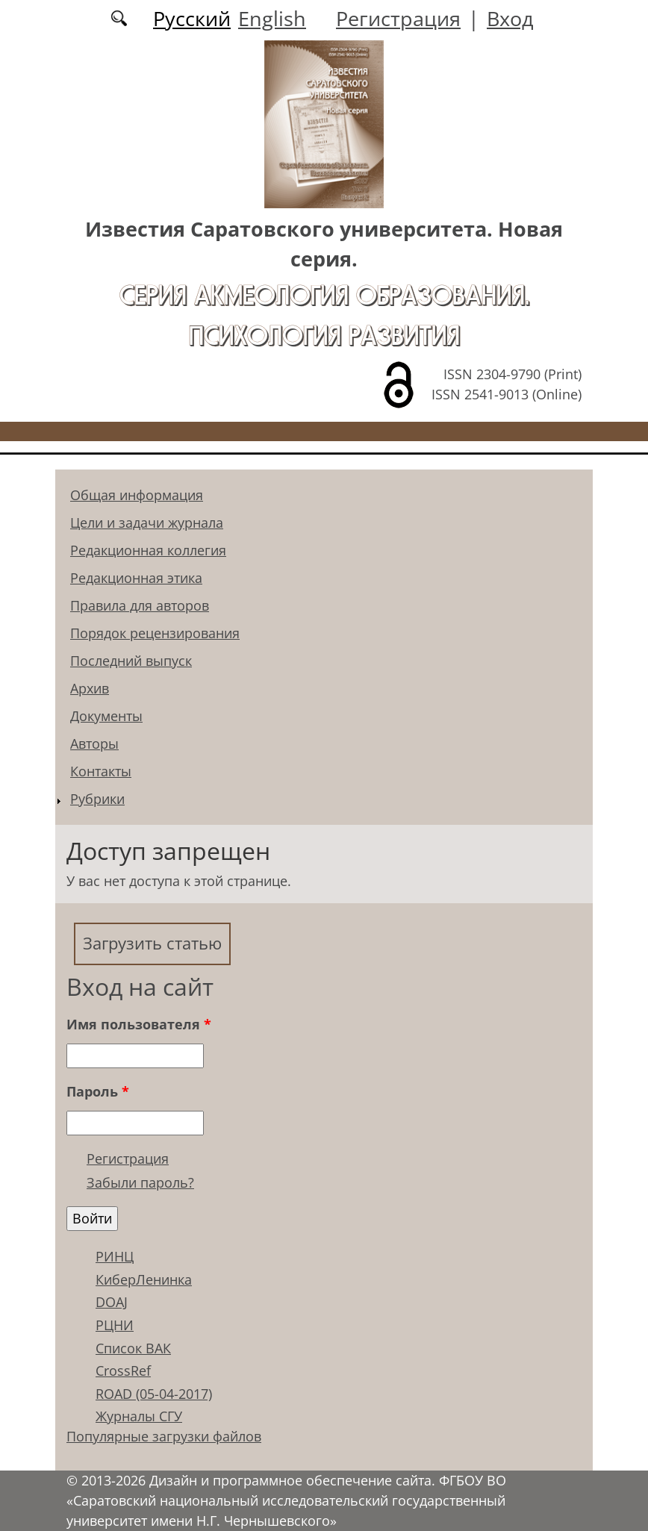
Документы (106, 716)
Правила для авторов (139, 605)
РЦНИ (115, 1325)
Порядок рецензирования (155, 633)
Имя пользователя (138, 1024)
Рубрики (97, 799)
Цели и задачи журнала (146, 522)
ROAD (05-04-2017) (154, 1394)
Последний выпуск (131, 661)
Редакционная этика (136, 578)
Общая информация (136, 495)
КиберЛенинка (144, 1279)
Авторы (94, 743)
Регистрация (398, 18)
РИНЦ (115, 1256)
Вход (510, 18)
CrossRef (123, 1370)
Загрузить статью (152, 943)
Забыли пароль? (140, 1182)
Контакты (100, 771)
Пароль (97, 1091)
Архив (89, 688)
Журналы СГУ (139, 1416)
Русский (192, 18)
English (272, 18)
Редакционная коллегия (148, 550)
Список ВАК (133, 1348)
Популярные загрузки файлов (163, 1436)
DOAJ (112, 1302)
